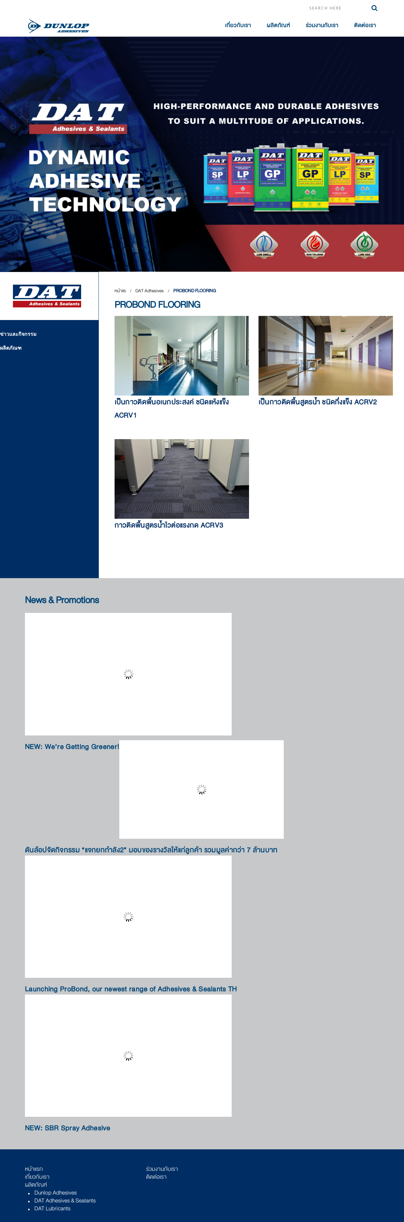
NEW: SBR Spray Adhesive (67, 1128)
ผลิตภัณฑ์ (278, 25)
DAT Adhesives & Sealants (65, 1200)
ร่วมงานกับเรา (322, 25)
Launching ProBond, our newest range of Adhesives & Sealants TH (131, 989)
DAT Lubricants (52, 1208)
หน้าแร (120, 290)
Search (374, 8)
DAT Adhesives (150, 290)
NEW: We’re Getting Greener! (72, 747)
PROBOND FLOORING (194, 290)
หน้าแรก (34, 1169)
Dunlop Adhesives (55, 1192)
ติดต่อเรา (365, 25)
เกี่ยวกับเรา (238, 25)
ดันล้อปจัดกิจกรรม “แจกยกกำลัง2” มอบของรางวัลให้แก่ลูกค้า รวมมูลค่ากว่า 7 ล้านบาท (151, 850)
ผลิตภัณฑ (10, 348)
